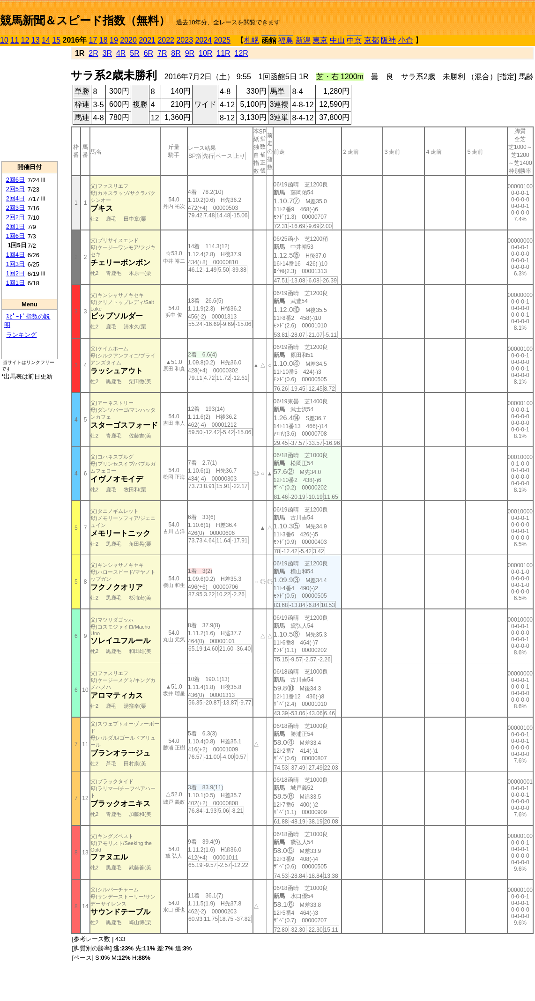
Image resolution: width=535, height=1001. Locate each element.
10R (205, 53)
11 (14, 40)
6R (148, 53)
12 (25, 40)
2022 (165, 40)
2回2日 (15, 217)
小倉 (405, 40)
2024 (203, 40)
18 (103, 40)
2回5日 (15, 189)
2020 (128, 40)
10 (4, 40)
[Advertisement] (29, 103)
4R (121, 53)
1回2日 (15, 273)
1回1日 (15, 282)
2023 (184, 40)
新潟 (303, 40)
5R (134, 53)
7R (162, 53)
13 (35, 40)
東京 (319, 40)
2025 (222, 40)
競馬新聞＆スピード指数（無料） (85, 20)
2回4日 (15, 198)
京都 (371, 40)
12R (241, 53)
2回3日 (15, 207)
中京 (354, 40)
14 (46, 40)
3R (107, 53)
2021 (147, 40)
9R (189, 53)
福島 (285, 40)
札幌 (251, 40)
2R (93, 53)
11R (223, 53)
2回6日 (15, 179)
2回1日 (15, 226)
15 (56, 40)
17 (93, 40)
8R (175, 53)
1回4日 (15, 254)
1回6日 (15, 235)
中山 (337, 40)
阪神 (388, 40)
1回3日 (15, 263)
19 (114, 40)
